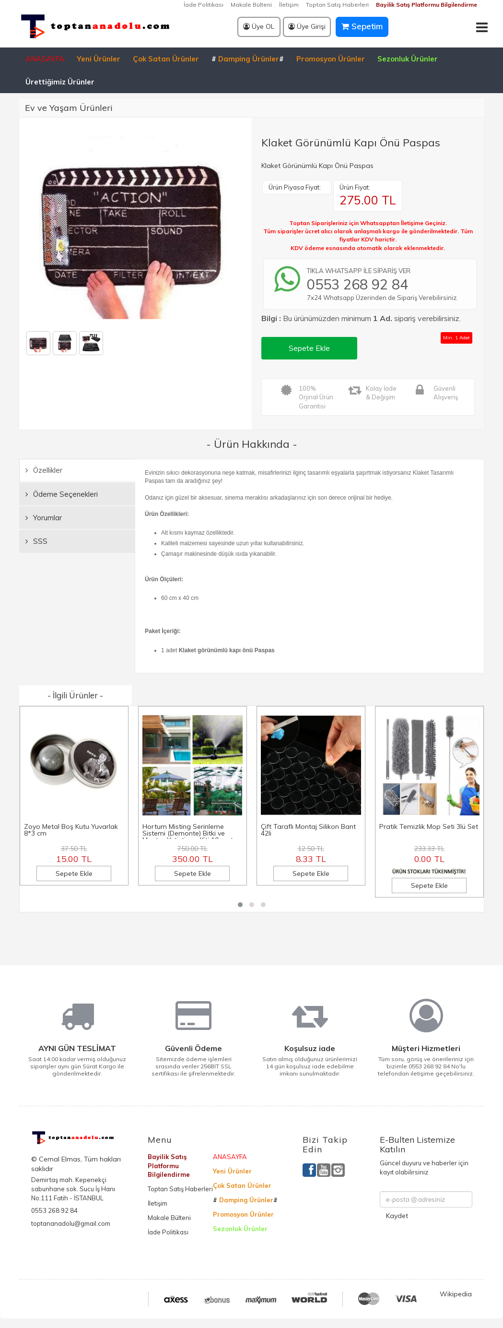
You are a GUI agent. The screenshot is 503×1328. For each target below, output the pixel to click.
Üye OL (258, 26)
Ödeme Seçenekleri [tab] (61, 494)
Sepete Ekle (309, 348)
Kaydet (397, 1215)
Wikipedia (456, 1294)
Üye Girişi (307, 26)
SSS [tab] (36, 541)
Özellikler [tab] (43, 470)
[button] (240, 904)
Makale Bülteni (251, 4)
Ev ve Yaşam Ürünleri (69, 107)
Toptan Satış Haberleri (337, 4)
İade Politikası (203, 4)
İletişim (289, 4)
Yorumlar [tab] (43, 517)
